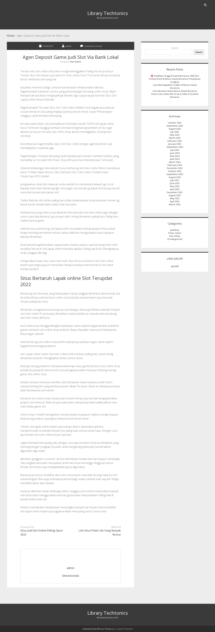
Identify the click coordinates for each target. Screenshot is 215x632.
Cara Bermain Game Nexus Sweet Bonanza (175, 90)
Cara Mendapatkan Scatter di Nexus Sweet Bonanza (175, 86)
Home (10, 35)
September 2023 (174, 174)
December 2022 (175, 192)
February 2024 (174, 165)
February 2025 (174, 140)
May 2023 (175, 186)
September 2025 (174, 125)
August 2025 (175, 128)
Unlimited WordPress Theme (97, 628)
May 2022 (175, 198)
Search (174, 47)
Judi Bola (174, 229)
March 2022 (175, 204)
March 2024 (175, 162)
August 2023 (175, 177)
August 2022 (175, 195)
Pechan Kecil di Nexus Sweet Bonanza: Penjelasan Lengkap (175, 80)
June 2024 (175, 152)
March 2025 (175, 137)
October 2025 (174, 122)
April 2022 (175, 201)
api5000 (175, 266)
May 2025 (175, 134)
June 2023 (175, 183)
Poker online (174, 232)
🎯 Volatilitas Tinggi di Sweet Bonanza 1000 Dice (174, 75)
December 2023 (175, 168)
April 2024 (175, 159)
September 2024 (174, 146)
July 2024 (174, 149)
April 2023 (175, 189)
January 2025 (174, 143)
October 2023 (174, 171)
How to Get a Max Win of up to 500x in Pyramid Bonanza (174, 95)
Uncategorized (174, 239)
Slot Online (75, 61)
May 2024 (175, 155)
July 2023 (174, 180)
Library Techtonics (107, 13)
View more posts (70, 575)
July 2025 (174, 131)
